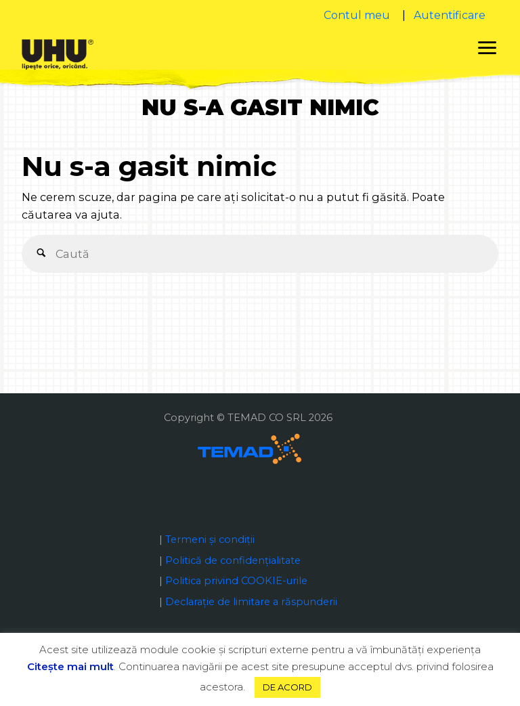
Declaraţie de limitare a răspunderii (251, 602)
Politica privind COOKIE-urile (236, 581)
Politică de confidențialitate (233, 560)
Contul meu (357, 15)
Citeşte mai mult (70, 666)
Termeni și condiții (210, 539)
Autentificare (449, 15)
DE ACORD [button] (287, 687)
